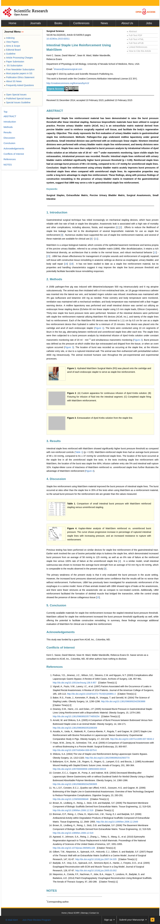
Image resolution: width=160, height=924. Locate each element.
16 (66, 264)
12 (155, 252)
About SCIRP (73, 913)
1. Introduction (57, 212)
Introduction (10, 121)
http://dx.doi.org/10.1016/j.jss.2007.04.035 (96, 859)
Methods (8, 127)
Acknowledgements (61, 632)
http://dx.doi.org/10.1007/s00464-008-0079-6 (75, 750)
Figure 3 (69, 347)
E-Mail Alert (12, 919)
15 (48, 256)
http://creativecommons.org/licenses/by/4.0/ (68, 83)
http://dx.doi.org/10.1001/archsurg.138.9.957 (75, 682)
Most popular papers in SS (18, 73)
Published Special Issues (17, 98)
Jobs (149, 23)
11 (96, 238)
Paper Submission (14, 61)
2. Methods (54, 279)
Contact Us (94, 913)
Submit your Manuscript (131, 919)
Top (5, 111)
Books (58, 23)
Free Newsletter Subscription (19, 69)
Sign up (108, 919)
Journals (35, 23)
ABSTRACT (55, 110)
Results (8, 132)
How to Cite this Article (139, 51)
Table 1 (78, 452)
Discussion (9, 137)
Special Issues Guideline (17, 102)
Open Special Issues (15, 94)
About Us (127, 23)
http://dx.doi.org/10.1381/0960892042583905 (75, 784)
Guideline (10, 53)
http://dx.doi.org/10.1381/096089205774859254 (76, 716)
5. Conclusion (56, 605)
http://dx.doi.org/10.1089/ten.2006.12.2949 (117, 821)
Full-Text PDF (134, 35)
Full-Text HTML (135, 39)
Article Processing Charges (18, 57)
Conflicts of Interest (61, 647)
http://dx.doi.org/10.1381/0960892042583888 (123, 701)
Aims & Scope (12, 46)
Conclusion (9, 143)
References (55, 666)
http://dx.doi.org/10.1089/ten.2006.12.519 (73, 810)
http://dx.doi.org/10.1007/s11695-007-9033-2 (132, 739)
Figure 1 (99, 328)
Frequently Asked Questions (19, 85)
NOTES (52, 890)
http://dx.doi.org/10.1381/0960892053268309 (75, 728)
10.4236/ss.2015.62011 (58, 38)
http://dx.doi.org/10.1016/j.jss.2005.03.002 (96, 870)
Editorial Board (12, 49)
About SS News (13, 81)
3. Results (54, 441)
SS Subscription (13, 65)
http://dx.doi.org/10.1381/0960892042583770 (107, 758)
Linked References (137, 47)
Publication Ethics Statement (19, 77)
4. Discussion (56, 479)
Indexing (9, 38)
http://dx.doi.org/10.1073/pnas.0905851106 (74, 848)
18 (71, 264)
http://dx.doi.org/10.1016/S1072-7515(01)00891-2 (91, 694)
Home (12, 23)
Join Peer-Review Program (36, 919)
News (104, 23)
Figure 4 (89, 471)
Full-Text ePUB (135, 43)
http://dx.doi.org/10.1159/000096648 (70, 799)
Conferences (81, 23)
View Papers (11, 42)
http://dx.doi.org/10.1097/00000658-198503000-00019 (79, 769)
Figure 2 (138, 340)
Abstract (132, 31)
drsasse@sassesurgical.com (68, 69)
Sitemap (84, 913)
